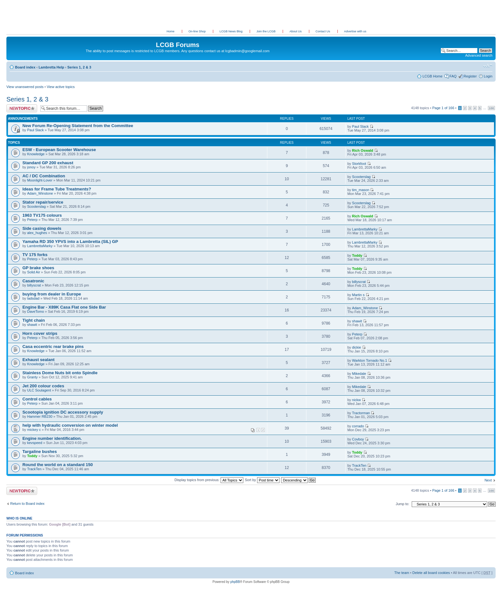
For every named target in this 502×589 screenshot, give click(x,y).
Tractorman (361, 413)
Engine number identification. (52, 438)
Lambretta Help (51, 67)
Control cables (37, 399)
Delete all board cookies (431, 573)
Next (488, 480)
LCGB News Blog (231, 31)
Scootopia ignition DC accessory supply (62, 412)
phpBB (235, 582)
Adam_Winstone (40, 193)
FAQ (453, 76)
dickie (356, 347)
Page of (443, 108)
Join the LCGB (266, 31)
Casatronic (33, 280)
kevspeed (34, 443)
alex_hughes (37, 233)
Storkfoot (359, 163)
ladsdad (33, 298)
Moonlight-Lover (40, 180)
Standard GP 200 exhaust (47, 162)
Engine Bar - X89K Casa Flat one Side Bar (64, 307)
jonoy (31, 167)
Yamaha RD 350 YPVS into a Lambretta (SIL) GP (70, 241)
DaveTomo (35, 311)
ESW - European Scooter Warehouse (59, 149)
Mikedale (359, 373)
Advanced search (478, 55)
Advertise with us (355, 31)
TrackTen (34, 469)
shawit (32, 325)
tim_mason (360, 190)
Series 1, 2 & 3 (79, 67)
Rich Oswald (362, 150)
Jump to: (402, 504)
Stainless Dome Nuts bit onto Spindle (59, 372)
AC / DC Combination (43, 175)
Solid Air (33, 272)
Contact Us (323, 31)
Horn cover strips (39, 333)
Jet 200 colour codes (43, 385)
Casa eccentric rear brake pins (53, 346)
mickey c (34, 430)
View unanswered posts (25, 87)
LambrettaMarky (364, 229)
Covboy (358, 439)
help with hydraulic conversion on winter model (70, 425)
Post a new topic (21, 108)
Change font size (487, 66)
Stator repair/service (42, 202)
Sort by (262, 480)
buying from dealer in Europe (51, 294)
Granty (32, 377)
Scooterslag (361, 177)
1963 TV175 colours (42, 215)
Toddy (357, 255)
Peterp (32, 220)
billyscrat (34, 285)
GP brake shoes (38, 267)
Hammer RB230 (40, 416)
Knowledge (36, 154)
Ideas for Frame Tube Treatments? (56, 189)
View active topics (61, 87)
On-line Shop (197, 31)
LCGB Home (432, 76)
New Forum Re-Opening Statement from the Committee (77, 125)
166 (491, 108)
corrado (358, 426)
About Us (295, 31)
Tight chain (33, 320)
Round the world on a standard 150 (57, 464)
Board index (25, 67)
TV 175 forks (34, 254)
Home (170, 31)
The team (401, 573)
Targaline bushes (39, 451)
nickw (356, 400)
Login (488, 76)
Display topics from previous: (208, 480)
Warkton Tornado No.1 (369, 360)
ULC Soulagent (39, 390)
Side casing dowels (41, 228)
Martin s (358, 295)
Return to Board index (27, 503)
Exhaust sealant (38, 359)
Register (470, 76)
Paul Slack (35, 130)
